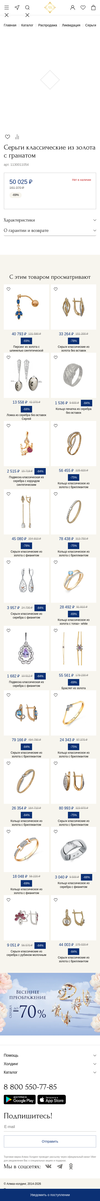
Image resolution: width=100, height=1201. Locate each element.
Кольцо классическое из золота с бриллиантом (73, 485)
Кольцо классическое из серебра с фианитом (73, 885)
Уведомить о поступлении (50, 1195)
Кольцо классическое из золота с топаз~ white (73, 621)
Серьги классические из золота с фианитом (26, 553)
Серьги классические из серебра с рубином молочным (26, 953)
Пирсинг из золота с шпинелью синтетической (26, 348)
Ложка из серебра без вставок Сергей (26, 417)
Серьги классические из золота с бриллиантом (26, 754)
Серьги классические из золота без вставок (73, 348)
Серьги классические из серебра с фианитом (26, 615)
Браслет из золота (74, 688)
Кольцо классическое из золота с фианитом (26, 891)
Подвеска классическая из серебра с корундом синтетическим (26, 481)
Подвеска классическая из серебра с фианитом (26, 683)
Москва (17, 7)
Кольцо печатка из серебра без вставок (74, 410)
